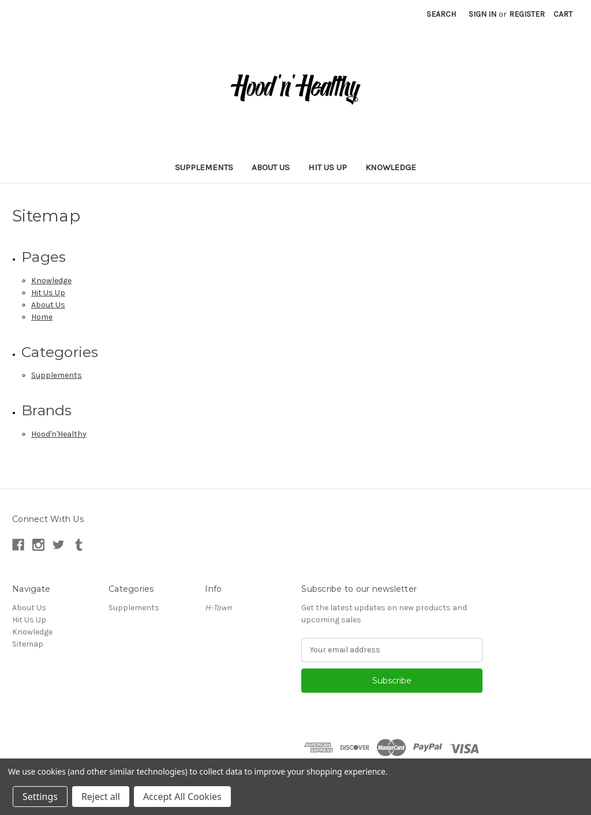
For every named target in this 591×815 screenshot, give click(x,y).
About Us (271, 167)
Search (441, 14)
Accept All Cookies (182, 796)
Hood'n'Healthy (59, 434)
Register (527, 14)
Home (42, 317)
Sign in (482, 14)
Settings (40, 796)
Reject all (100, 796)
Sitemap (27, 644)
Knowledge (390, 167)
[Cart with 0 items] (563, 14)
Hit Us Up (327, 167)
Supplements (204, 167)
